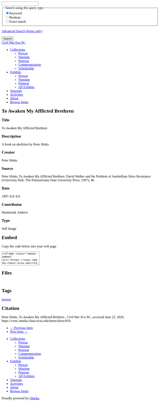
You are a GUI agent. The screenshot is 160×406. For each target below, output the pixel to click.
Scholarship (26, 68)
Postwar (23, 61)
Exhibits (15, 72)
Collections (17, 49)
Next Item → (19, 334)
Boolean (13, 17)
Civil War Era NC (13, 42)
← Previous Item (21, 330)
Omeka (34, 400)
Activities (16, 94)
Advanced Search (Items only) (22, 31)
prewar (6, 302)
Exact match (16, 21)
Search (7, 38)
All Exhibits (26, 87)
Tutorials (16, 91)
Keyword (14, 13)
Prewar (23, 53)
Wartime (24, 57)
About (14, 98)
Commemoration (29, 64)
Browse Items (19, 102)
